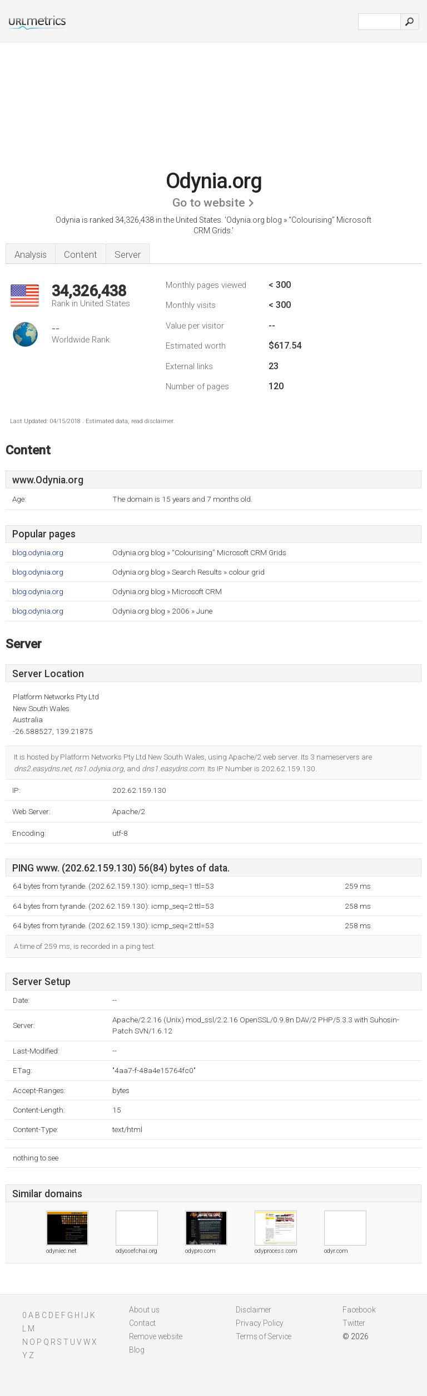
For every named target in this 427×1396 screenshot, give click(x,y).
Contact (142, 1323)
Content (80, 254)
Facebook (359, 1309)
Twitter (353, 1323)
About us (144, 1309)
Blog (137, 1349)
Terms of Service (263, 1336)
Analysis (30, 254)
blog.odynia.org (37, 552)
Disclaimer (253, 1309)
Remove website (155, 1336)
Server (128, 254)
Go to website (208, 202)
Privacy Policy (260, 1323)
